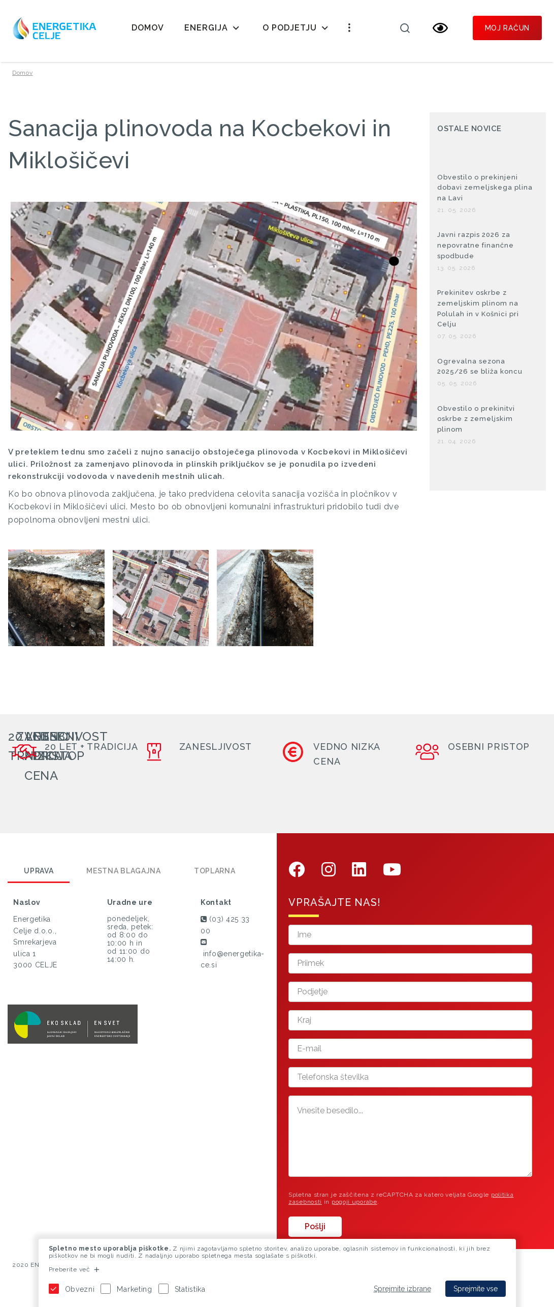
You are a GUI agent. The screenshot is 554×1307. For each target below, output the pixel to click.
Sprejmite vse (475, 1289)
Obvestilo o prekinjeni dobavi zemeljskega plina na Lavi (485, 192)
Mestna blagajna (123, 875)
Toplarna (215, 875)
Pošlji (315, 1231)
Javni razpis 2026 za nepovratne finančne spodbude (475, 250)
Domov (148, 28)
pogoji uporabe (354, 1206)
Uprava (38, 875)
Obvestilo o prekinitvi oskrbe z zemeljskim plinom (476, 423)
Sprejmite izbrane (402, 1289)
